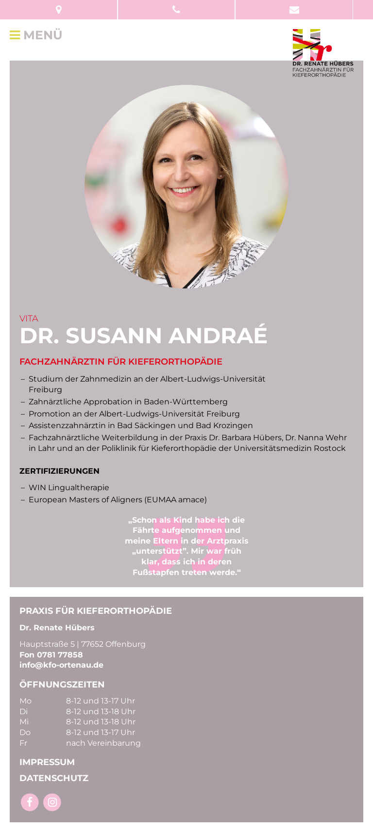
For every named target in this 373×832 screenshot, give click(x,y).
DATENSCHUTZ (53, 778)
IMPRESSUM (47, 762)
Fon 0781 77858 (51, 654)
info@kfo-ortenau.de (61, 665)
